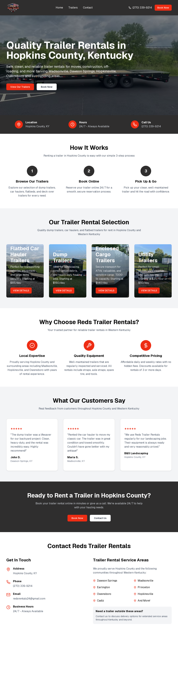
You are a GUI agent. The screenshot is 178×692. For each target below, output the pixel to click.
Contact (88, 7)
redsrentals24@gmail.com (29, 598)
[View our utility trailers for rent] (153, 270)
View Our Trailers (20, 86)
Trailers (73, 7)
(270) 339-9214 (151, 126)
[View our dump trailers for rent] (67, 270)
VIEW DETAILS (21, 290)
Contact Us (100, 518)
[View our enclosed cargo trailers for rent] (110, 270)
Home (59, 7)
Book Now (163, 7)
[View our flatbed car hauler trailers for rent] (25, 270)
